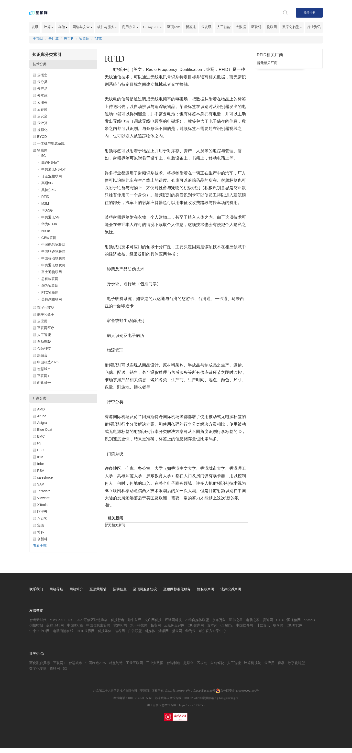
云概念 (42, 75)
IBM (40, 457)
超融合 (42, 355)
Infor (40, 464)
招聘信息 (120, 589)
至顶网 (38, 39)
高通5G (47, 183)
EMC (41, 436)
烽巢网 (163, 631)
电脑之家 (253, 620)
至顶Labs (173, 27)
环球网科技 (173, 620)
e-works (309, 620)
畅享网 (278, 625)
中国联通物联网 (53, 251)
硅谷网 (120, 631)
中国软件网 (244, 625)
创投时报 (36, 625)
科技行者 (117, 620)
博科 (40, 532)
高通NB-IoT (50, 162)
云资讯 (206, 27)
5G (43, 156)
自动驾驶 (44, 342)
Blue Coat (44, 429)
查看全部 (40, 546)
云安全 (42, 116)
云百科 (69, 39)
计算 (48, 27)
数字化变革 (45, 314)
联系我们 (36, 589)
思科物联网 (49, 279)
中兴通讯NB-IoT (53, 169)
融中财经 (134, 620)
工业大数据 (154, 663)
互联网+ (43, 376)
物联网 (272, 27)
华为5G (47, 210)
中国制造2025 (47, 362)
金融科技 (44, 348)
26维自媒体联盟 (197, 620)
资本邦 (212, 625)
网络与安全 (82, 27)
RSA (40, 471)
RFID (98, 39)
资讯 (35, 27)
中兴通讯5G (50, 217)
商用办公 (130, 27)
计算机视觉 (252, 663)
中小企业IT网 (39, 631)
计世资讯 (263, 625)
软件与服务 (107, 27)
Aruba (41, 416)
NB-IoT (46, 231)
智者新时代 (37, 620)
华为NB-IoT (50, 224)
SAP (40, 484)
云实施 (42, 95)
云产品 (42, 89)
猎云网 (177, 631)
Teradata (43, 491)
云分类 (42, 82)
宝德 (40, 525)
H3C (40, 450)
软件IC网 (120, 625)
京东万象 (219, 620)
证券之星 (236, 620)
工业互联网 (134, 663)
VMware (43, 498)
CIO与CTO (152, 27)
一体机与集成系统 (51, 143)
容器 (281, 663)
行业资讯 (314, 27)
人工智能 (224, 27)
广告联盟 (135, 631)
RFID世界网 (86, 631)
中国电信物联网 (53, 245)
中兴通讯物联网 (53, 265)
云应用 (42, 321)
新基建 (191, 27)
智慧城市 (44, 369)
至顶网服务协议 (145, 589)
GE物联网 (48, 238)
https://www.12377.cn (192, 705)
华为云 (190, 631)
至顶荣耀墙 (98, 589)
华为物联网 (49, 286)
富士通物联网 (51, 272)
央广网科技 (153, 620)
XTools (42, 505)
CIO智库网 (196, 625)
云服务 (42, 102)
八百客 (42, 518)
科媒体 (150, 631)
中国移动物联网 (53, 258)
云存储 (42, 109)
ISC (71, 620)
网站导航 (56, 589)
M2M (45, 203)
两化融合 (44, 383)
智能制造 (173, 663)
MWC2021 (57, 620)
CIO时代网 (294, 625)
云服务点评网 (174, 625)
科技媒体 (104, 631)
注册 (312, 12)
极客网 (156, 625)
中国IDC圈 (75, 625)
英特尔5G (48, 190)
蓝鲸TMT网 (55, 625)
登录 (306, 12)
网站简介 (76, 589)
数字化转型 (292, 27)
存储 (62, 27)
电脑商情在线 (63, 631)
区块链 (256, 27)
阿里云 (42, 512)
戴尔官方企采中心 (212, 631)
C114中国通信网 (288, 620)
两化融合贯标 (39, 663)
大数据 (241, 27)
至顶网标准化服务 (177, 589)
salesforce (45, 477)
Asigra (42, 423)
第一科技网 (138, 625)
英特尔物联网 (51, 299)
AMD (41, 409)
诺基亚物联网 (51, 176)
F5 (39, 443)
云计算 (53, 39)
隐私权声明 (205, 589)
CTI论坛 (226, 625)
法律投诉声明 (230, 589)
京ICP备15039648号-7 (179, 690)
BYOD (42, 137)
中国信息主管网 (98, 625)
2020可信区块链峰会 (92, 620)
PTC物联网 (49, 292)
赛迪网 (268, 620)
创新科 (42, 539)
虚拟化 (42, 130)
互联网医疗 (45, 328)
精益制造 (116, 663)
